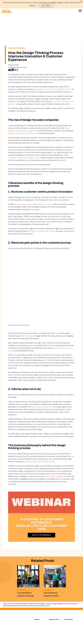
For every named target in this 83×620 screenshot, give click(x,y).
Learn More (46, 5)
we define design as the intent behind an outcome (33, 204)
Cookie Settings (55, 615)
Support (37, 596)
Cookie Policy (54, 591)
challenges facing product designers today (23, 158)
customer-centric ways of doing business (39, 426)
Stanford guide (27, 300)
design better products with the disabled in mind (52, 89)
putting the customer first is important (42, 231)
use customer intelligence (54, 441)
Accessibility (53, 594)
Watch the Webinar (41, 500)
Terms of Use (54, 596)
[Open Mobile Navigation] (80, 11)
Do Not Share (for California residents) (38, 615)
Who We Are (38, 586)
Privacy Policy (54, 588)
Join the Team (38, 588)
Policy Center (53, 586)
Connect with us (39, 594)
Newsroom (38, 591)
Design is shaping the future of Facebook (23, 133)
